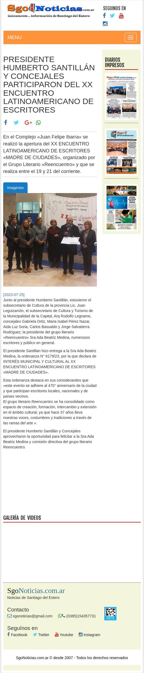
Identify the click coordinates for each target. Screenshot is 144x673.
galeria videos (72, 546)
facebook (72, 485)
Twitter (41, 635)
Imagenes (15, 188)
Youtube (64, 635)
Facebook (17, 635)
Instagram (89, 635)
